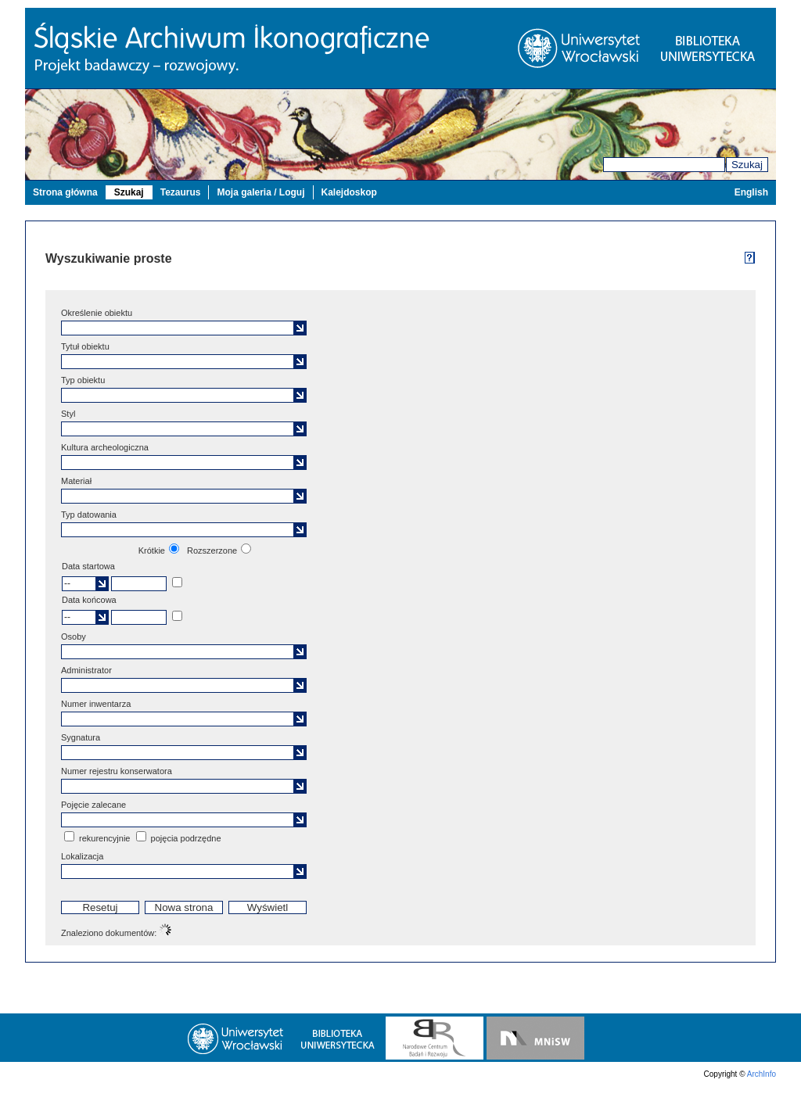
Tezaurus (180, 192)
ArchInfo (761, 1074)
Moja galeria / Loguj (260, 192)
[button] (300, 328)
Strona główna (65, 192)
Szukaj (747, 164)
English (751, 192)
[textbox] (179, 328)
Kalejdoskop (349, 192)
